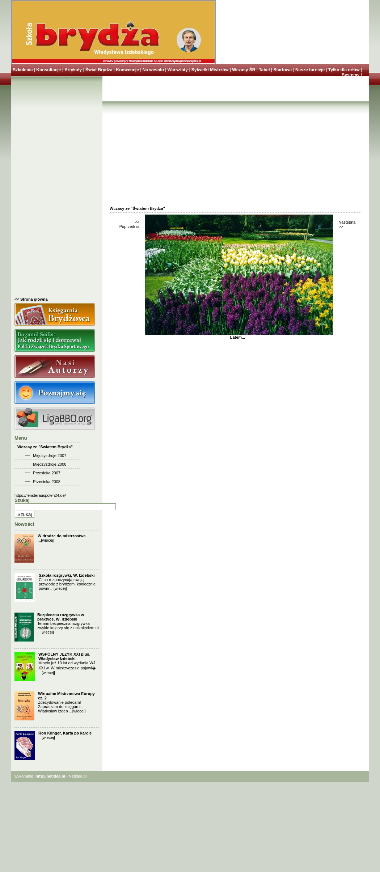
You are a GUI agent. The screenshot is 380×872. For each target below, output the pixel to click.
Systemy (350, 74)
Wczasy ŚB (243, 69)
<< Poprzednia (129, 224)
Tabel (264, 69)
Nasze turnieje (310, 69)
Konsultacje (48, 69)
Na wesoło (153, 69)
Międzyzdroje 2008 (49, 464)
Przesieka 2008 (46, 481)
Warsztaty (178, 69)
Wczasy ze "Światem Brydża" (45, 447)
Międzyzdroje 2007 (49, 455)
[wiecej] (47, 540)
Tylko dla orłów (343, 69)
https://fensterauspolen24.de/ (40, 495)
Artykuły (73, 69)
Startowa (282, 69)
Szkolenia (23, 69)
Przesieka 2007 (46, 473)
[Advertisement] (56, 188)
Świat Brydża (99, 69)
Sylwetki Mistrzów (210, 69)
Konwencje (127, 69)
